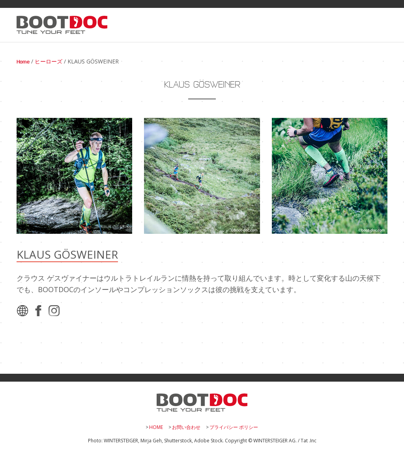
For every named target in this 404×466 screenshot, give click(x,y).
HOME (156, 427)
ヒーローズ (48, 62)
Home (23, 62)
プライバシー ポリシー (233, 427)
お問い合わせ (186, 427)
